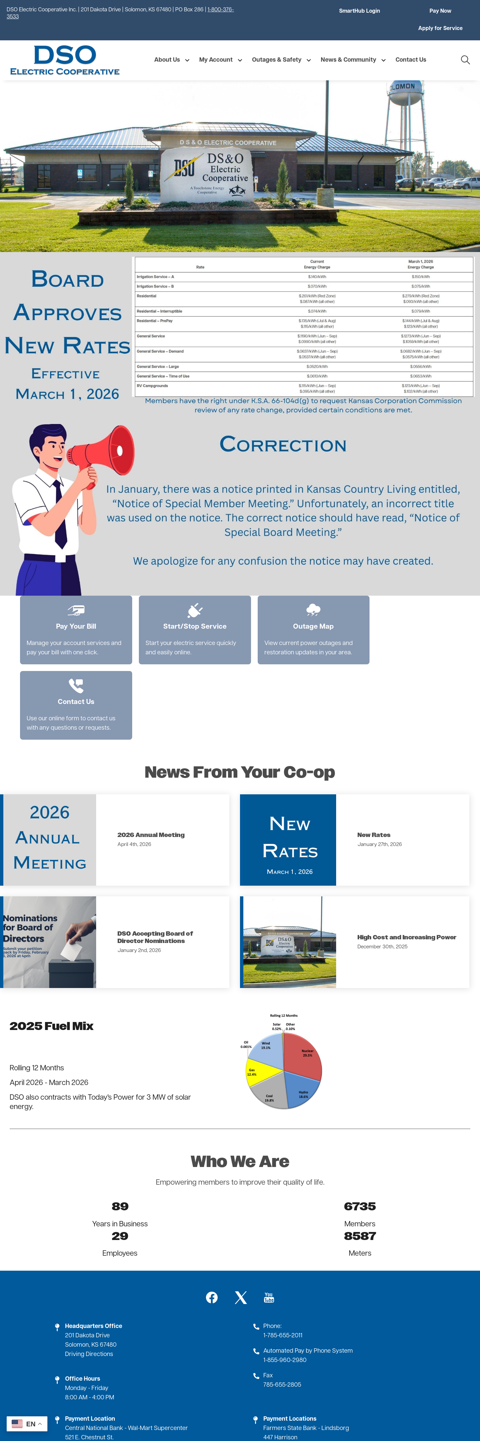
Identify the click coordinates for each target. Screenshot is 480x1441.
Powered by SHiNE (300, 1425)
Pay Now (366, 11)
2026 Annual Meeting (151, 753)
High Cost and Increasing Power (406, 855)
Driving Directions (89, 1272)
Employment (239, 1397)
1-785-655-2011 (282, 1254)
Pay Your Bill (70, 600)
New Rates (374, 753)
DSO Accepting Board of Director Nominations (155, 855)
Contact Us (394, 600)
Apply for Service (442, 11)
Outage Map (286, 600)
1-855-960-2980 (284, 1278)
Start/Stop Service (178, 600)
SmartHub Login (288, 11)
